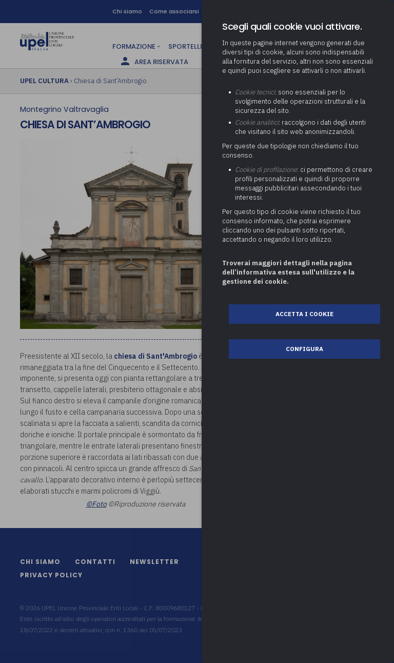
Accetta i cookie (304, 314)
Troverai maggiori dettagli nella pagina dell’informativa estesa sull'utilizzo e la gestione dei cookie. (288, 272)
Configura (304, 349)
